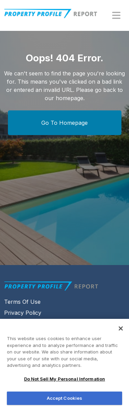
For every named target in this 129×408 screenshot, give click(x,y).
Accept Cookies (65, 400)
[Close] (120, 330)
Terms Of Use (22, 301)
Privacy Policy (22, 312)
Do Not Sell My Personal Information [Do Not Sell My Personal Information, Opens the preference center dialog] (64, 381)
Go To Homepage (64, 122)
